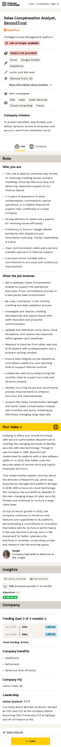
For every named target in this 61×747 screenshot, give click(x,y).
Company (38, 146)
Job (19, 146)
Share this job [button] (13, 732)
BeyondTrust (15, 23)
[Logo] (11, 4)
